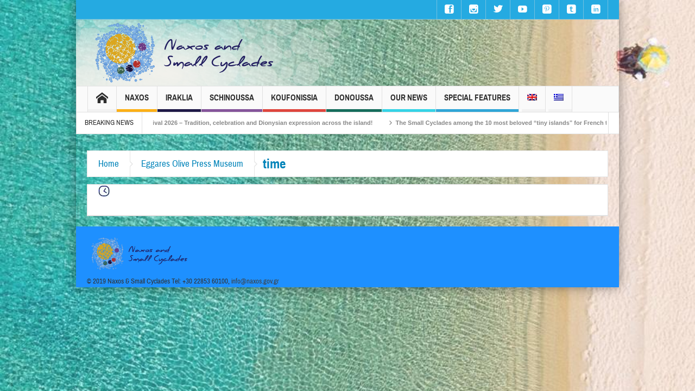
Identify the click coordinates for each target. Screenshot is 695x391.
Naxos (137, 102)
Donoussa (354, 102)
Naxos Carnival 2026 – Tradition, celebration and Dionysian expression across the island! (259, 122)
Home (108, 163)
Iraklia (179, 102)
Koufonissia (294, 102)
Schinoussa (231, 102)
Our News (408, 102)
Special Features (477, 102)
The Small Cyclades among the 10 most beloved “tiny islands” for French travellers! (527, 122)
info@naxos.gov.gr (255, 281)
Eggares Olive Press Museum (192, 163)
